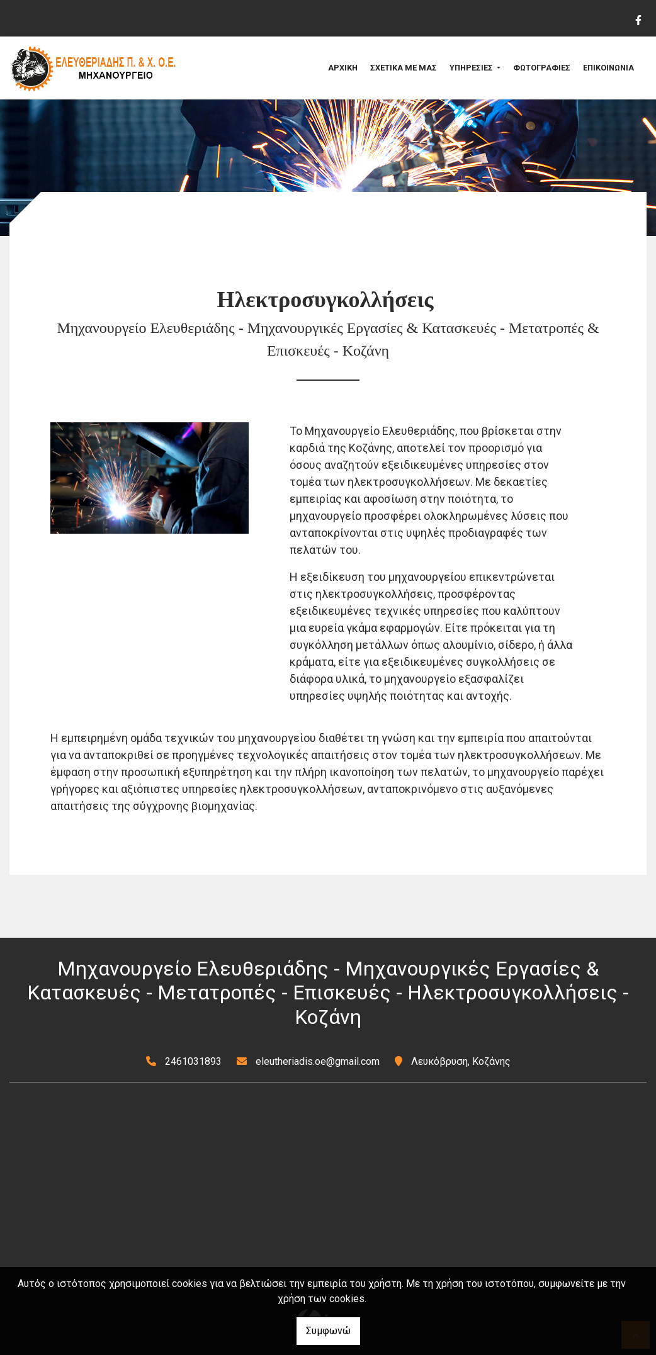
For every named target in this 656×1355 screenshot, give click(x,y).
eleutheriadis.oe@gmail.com (318, 1061)
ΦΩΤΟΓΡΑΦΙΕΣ (541, 67)
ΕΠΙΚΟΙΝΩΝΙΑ (608, 67)
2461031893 (193, 1061)
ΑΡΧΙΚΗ (343, 67)
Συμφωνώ (328, 1331)
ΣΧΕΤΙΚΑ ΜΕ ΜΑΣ (403, 67)
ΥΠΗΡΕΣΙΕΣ (472, 67)
